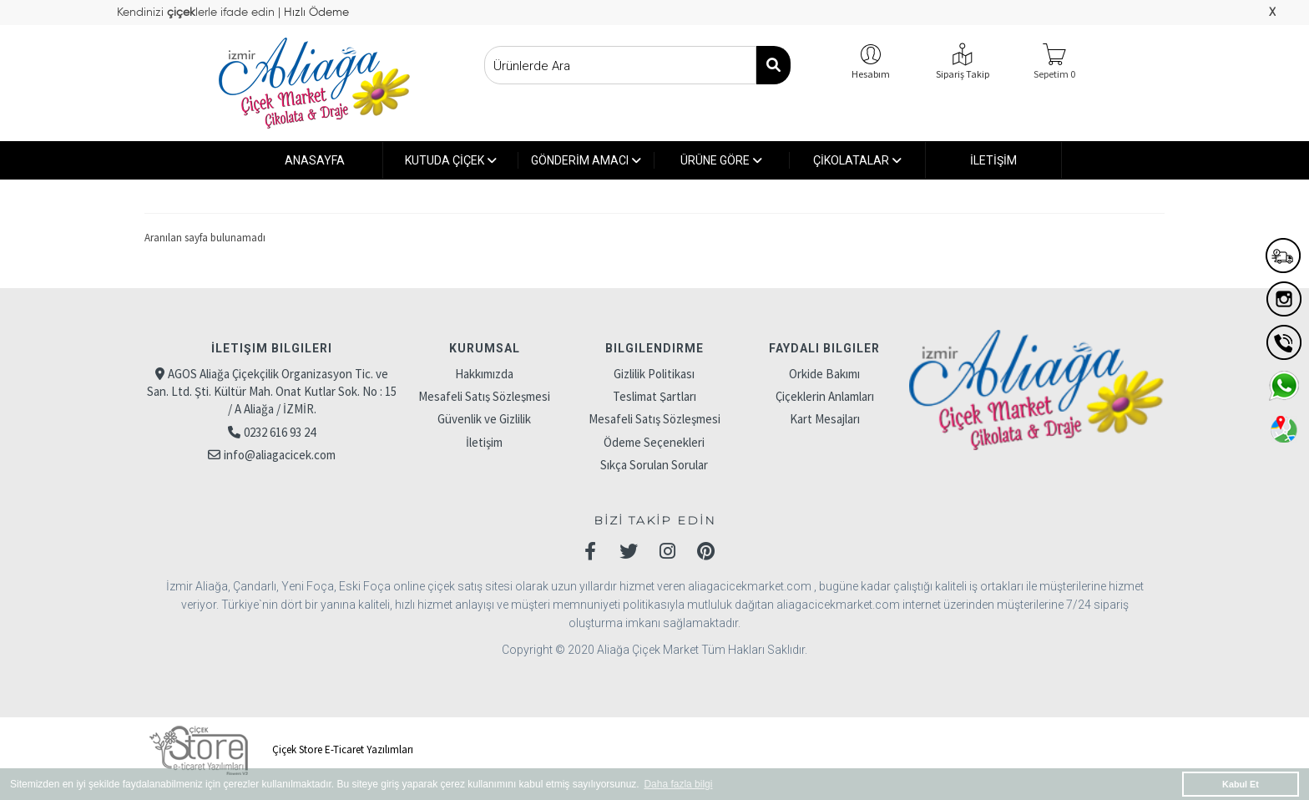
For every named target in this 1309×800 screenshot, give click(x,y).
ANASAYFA (315, 160)
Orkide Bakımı (824, 374)
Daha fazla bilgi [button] (678, 784)
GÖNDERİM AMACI (586, 160)
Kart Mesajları (825, 419)
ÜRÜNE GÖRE (721, 160)
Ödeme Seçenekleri (654, 442)
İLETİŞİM (993, 160)
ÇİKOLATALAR (857, 160)
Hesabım (871, 74)
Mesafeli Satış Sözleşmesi (484, 396)
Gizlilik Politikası (654, 374)
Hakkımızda (484, 374)
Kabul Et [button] (1240, 784)
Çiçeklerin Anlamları (825, 396)
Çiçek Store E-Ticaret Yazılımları (278, 749)
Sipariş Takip (962, 74)
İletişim (484, 442)
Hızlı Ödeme (314, 12)
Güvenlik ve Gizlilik (484, 419)
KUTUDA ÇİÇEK (451, 160)
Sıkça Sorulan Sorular (654, 465)
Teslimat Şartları (654, 396)
